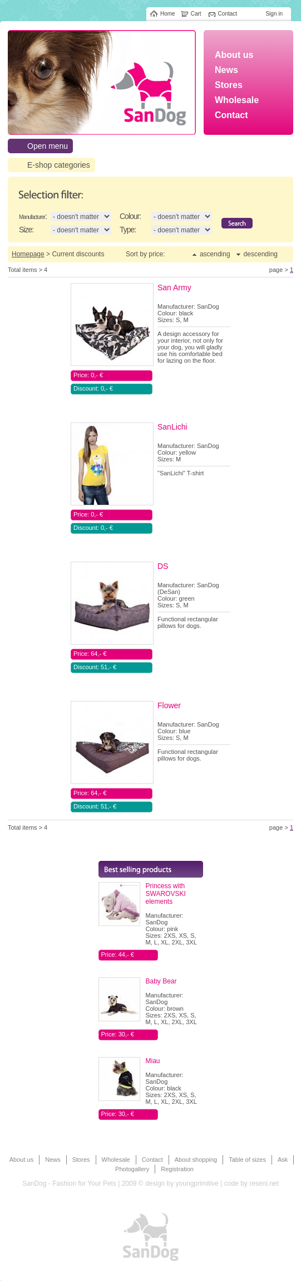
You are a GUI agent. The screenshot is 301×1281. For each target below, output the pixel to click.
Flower (169, 705)
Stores (81, 1159)
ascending (215, 254)
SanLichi (172, 426)
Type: (128, 229)
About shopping (196, 1159)
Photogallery (132, 1169)
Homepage (28, 254)
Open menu (47, 146)
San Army (174, 287)
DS (162, 566)
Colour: (130, 216)
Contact (152, 1159)
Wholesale (116, 1159)
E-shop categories (58, 164)
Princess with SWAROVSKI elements (166, 893)
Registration (177, 1169)
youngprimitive (197, 1183)
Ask (283, 1159)
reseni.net (264, 1183)
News (53, 1159)
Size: (26, 229)
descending (261, 254)
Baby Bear (161, 981)
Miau (153, 1061)
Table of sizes (247, 1159)
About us (21, 1159)
